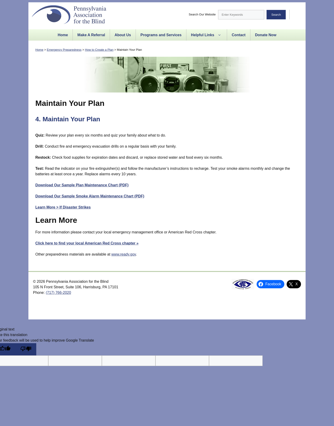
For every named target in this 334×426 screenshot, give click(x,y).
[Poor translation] (25, 349)
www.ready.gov (123, 254)
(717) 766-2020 (58, 293)
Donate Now (265, 35)
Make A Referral (91, 35)
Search (276, 14)
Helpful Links (206, 35)
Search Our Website (202, 14)
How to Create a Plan (99, 49)
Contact (239, 35)
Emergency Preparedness (64, 49)
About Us (123, 35)
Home (63, 35)
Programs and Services (161, 35)
